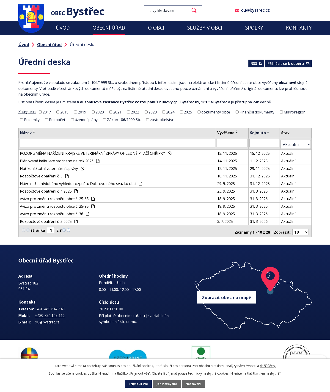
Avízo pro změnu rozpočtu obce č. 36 (54, 211)
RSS (254, 64)
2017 (47, 111)
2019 (82, 111)
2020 (100, 111)
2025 (188, 111)
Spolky (254, 27)
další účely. (268, 366)
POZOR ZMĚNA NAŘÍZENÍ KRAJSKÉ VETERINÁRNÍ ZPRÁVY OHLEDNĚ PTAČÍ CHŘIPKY (95, 151)
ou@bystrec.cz (255, 10)
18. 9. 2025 (228, 196)
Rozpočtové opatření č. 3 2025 (49, 219)
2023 (152, 111)
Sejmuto (260, 132)
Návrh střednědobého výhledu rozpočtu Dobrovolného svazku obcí (81, 181)
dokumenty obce (215, 111)
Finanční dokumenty (256, 111)
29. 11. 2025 (262, 166)
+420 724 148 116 (50, 311)
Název (26, 132)
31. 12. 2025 (262, 181)
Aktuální (291, 151)
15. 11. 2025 (229, 151)
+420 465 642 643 (50, 304)
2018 (64, 111)
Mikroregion (294, 111)
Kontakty (299, 27)
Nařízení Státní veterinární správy (52, 166)
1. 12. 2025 (261, 158)
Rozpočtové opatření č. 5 (44, 173)
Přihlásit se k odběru (287, 64)
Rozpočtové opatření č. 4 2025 (49, 188)
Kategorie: (27, 111)
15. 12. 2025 (262, 151)
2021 (117, 111)
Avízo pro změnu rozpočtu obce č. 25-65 (57, 196)
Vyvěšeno (227, 132)
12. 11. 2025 (229, 166)
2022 (135, 111)
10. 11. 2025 (229, 173)
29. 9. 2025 (228, 181)
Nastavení (194, 384)
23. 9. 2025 (228, 188)
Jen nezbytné (167, 384)
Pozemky (32, 119)
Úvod (63, 27)
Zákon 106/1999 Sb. (124, 119)
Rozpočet (57, 119)
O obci (156, 27)
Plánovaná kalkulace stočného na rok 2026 (59, 158)
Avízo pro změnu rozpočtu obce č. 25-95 (57, 204)
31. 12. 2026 (262, 173)
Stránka (37, 227)
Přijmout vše (137, 384)
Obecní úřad (109, 27)
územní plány (86, 119)
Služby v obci (204, 27)
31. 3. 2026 (261, 188)
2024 (170, 111)
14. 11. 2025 (229, 158)
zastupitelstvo (162, 119)
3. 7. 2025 (227, 219)
